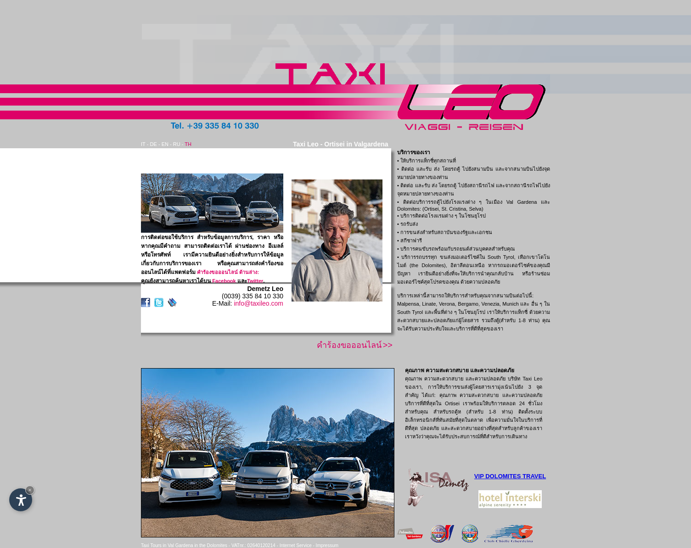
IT (143, 144)
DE (153, 144)
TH (188, 144)
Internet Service (296, 545)
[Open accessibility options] (20, 499)
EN (165, 144)
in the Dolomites (210, 545)
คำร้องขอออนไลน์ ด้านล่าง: (228, 272)
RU (176, 144)
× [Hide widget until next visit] (30, 489)
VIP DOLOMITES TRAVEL (510, 476)
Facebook (224, 281)
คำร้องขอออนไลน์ (349, 345)
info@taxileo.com (258, 303)
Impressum (327, 545)
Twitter (255, 281)
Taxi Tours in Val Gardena (167, 545)
